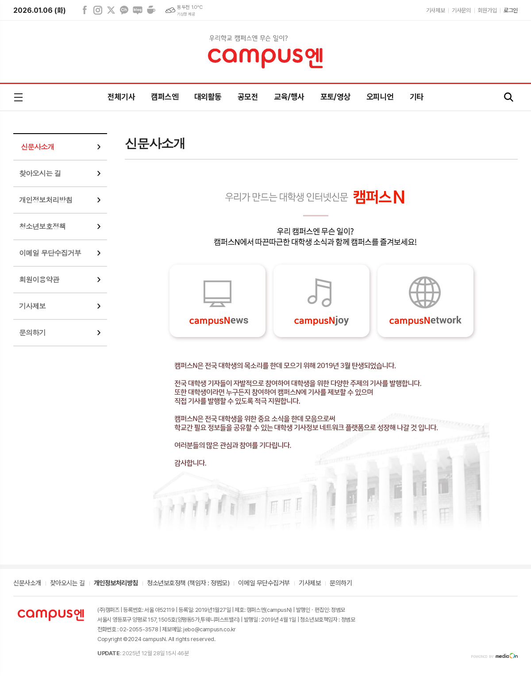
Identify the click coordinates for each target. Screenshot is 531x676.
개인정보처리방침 (45, 200)
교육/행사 (289, 96)
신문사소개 (37, 147)
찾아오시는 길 (40, 173)
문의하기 (32, 332)
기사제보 (435, 10)
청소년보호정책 (42, 226)
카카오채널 (124, 10)
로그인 (511, 10)
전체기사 (121, 96)
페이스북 (84, 10)
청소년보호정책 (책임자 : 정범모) (188, 583)
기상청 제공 (186, 14)
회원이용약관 (39, 279)
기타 (416, 96)
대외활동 (208, 96)
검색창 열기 (509, 97)
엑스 (111, 10)
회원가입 (487, 10)
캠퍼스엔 (164, 96)
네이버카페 (151, 10)
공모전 (248, 96)
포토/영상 (335, 96)
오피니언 (380, 96)
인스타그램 (97, 10)
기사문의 (461, 10)
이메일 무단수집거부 (50, 253)
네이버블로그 (137, 10)
